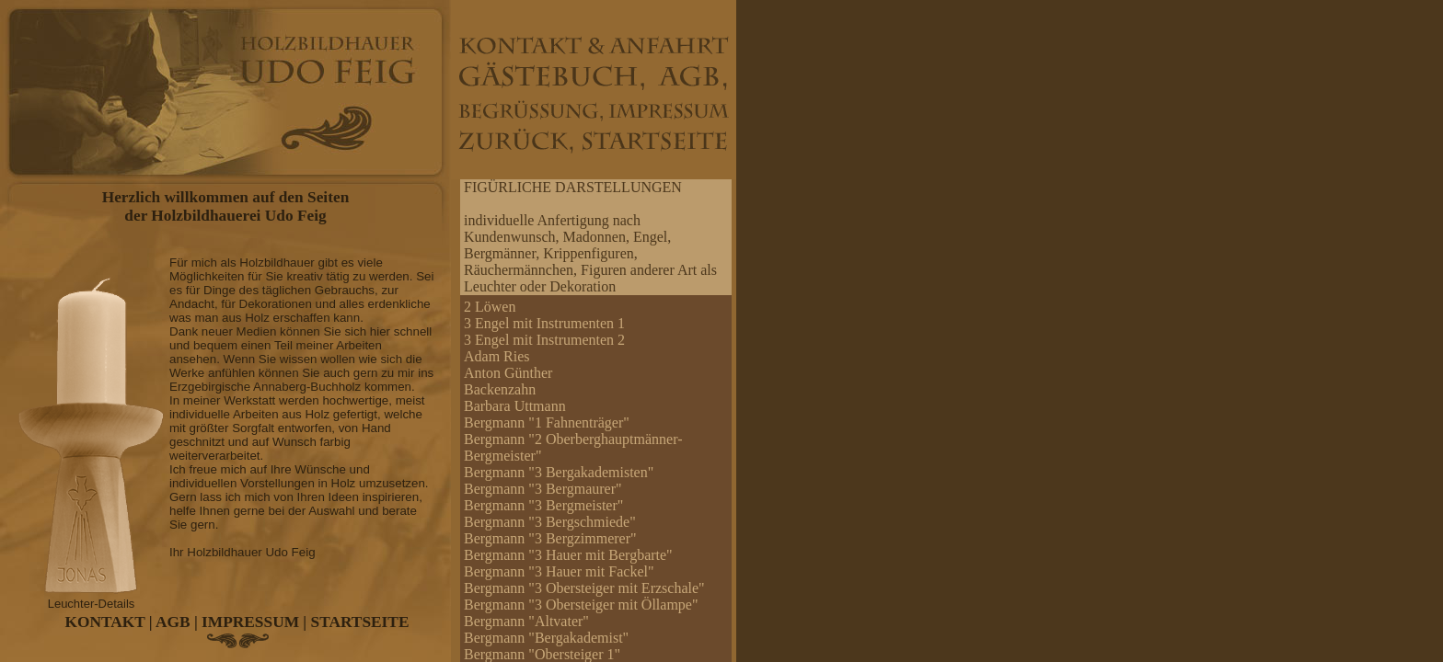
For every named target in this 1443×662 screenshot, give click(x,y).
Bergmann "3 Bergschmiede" (550, 522)
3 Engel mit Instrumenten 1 (544, 323)
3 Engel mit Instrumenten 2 (544, 340)
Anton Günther (508, 373)
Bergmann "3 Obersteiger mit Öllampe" (581, 604)
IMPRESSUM (250, 622)
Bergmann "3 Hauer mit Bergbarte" (568, 555)
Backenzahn (500, 389)
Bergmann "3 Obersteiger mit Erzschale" (584, 588)
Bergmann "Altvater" (526, 621)
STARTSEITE (360, 622)
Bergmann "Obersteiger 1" (542, 654)
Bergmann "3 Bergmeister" (543, 505)
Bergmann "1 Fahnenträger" (546, 422)
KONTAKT (105, 622)
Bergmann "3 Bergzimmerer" (550, 538)
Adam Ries (497, 356)
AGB (173, 622)
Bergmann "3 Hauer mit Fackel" (559, 571)
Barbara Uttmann (515, 406)
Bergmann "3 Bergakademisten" (558, 472)
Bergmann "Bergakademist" (546, 637)
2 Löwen (489, 306)
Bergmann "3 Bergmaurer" (543, 488)
